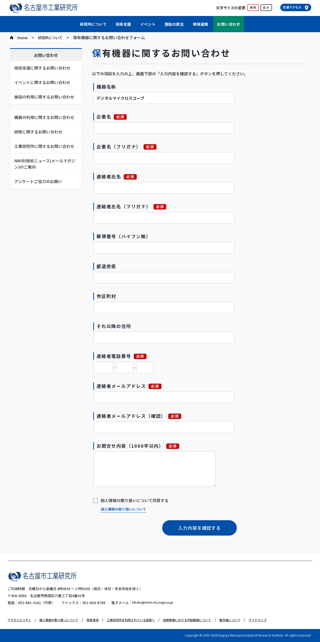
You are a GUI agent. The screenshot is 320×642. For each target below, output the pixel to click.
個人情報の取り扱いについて (127, 509)
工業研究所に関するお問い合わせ (44, 146)
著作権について (260, 619)
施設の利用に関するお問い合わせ (44, 97)
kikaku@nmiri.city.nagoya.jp (156, 602)
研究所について (93, 24)
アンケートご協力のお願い (38, 181)
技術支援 (123, 24)
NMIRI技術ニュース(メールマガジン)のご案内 (44, 164)
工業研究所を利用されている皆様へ (147, 619)
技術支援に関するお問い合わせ (42, 68)
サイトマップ (291, 619)
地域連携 (200, 24)
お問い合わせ (228, 24)
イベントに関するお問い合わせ (42, 82)
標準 (253, 7)
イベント (148, 24)
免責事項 (104, 619)
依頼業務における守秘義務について (212, 619)
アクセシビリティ (21, 619)
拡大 (266, 7)
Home (23, 37)
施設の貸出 (174, 24)
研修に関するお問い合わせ (38, 132)
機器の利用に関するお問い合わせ (44, 117)
